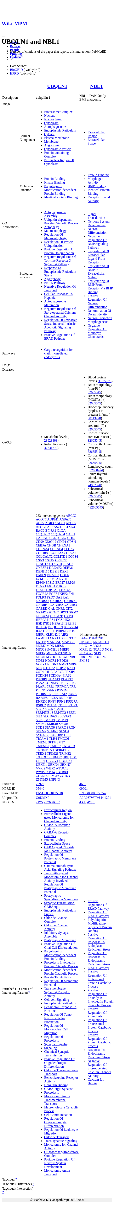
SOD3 (40, 727)
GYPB (68, 616)
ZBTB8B (62, 772)
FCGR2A (42, 593)
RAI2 (63, 694)
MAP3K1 (68, 642)
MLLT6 (51, 653)
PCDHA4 (55, 675)
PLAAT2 (67, 679)
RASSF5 (42, 697)
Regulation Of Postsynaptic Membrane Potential (60, 858)
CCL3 (53, 538)
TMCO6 (63, 738)
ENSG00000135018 (49, 793)
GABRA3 (56, 601)
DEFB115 (42, 571)
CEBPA (41, 545)
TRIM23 (52, 753)
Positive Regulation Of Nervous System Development (59, 1163)
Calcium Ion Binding (96, 1081)
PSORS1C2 (44, 694)
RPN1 (61, 701)
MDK (50, 645)
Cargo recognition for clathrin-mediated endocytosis (58, 353)
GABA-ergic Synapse (58, 1089)
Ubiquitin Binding (56, 1085)
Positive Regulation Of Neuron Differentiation (97, 301)
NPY (39, 668)
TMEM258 (43, 742)
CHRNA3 (63, 545)
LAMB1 (41, 638)
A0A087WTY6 (89, 797)
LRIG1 (84, 645)
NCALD (98, 649)
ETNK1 (41, 586)
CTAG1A (42, 564)
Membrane (51, 141)
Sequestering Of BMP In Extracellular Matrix (98, 271)
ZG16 (55, 776)
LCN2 (52, 638)
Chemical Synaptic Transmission (56, 1053)
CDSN (71, 541)
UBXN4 (53, 764)
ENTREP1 (66, 579)
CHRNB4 (56, 549)
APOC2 (71, 523)
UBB (66, 757)
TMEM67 (42, 746)
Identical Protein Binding (61, 197)
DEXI (64, 571)
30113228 (94, 418)
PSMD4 (62, 690)
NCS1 (109, 649)
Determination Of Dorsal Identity (99, 312)
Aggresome (51, 145)
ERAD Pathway (54, 282)
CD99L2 (50, 541)
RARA (72, 694)
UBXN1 (41, 764)
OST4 (40, 671)
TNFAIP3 (68, 746)
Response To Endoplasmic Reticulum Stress (60, 271)
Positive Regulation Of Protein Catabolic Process (99, 1040)
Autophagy (51, 227)
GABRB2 (56, 605)
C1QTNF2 (43, 534)
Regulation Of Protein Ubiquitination (58, 243)
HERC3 (41, 619)
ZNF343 (54, 779)
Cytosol (49, 134)
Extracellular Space (57, 843)
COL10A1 (43, 553)
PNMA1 (54, 683)
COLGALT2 (44, 556)
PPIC (72, 683)
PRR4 (73, 686)
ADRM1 (53, 519)
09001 (83, 788)
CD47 (71, 538)
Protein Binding (54, 178)
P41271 (106, 797)
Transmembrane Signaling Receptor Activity (57, 992)
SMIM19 (62, 720)
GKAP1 (41, 612)
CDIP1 (61, 541)
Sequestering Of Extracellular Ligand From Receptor (98, 256)
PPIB (64, 683)
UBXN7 (65, 764)
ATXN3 (69, 527)
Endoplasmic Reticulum (60, 130)
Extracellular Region (96, 134)
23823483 (50, 440)
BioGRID (16, 69)
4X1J (82, 802)
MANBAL (54, 642)
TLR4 (53, 738)
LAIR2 (63, 634)
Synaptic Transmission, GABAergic (59, 904)
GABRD (41, 608)
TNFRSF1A (44, 750)
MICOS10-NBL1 (47, 649)
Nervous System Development (98, 223)
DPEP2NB (96, 638)
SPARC (61, 727)
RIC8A (53, 697)
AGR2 (40, 523)
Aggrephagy (52, 279)
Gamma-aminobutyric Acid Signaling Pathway (60, 867)
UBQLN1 (57, 86)
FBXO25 (65, 590)
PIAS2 (67, 675)
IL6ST (40, 631)
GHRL (60, 608)
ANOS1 (60, 523)
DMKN (41, 575)
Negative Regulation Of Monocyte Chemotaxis (97, 331)
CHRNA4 (42, 549)
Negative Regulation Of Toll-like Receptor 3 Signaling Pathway (60, 260)
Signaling (50, 1048)
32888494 (96, 470)
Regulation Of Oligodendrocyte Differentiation (55, 1122)
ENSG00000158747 (92, 793)
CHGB (51, 545)
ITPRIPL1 (60, 631)
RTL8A (52, 705)
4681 (82, 784)
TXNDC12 (43, 757)
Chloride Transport (56, 1137)
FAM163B (58, 586)
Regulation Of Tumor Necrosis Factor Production (58, 1018)
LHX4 (61, 638)
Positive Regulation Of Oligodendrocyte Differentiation (59, 1062)
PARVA (58, 671)
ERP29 (70, 582)
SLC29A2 (64, 716)
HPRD (14, 73)
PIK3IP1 (41, 679)
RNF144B (65, 697)
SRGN (71, 727)
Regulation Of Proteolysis (53, 1038)
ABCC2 (71, 515)
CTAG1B (55, 564)
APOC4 (41, 527)
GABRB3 (70, 605)
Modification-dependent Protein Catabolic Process (61, 971)
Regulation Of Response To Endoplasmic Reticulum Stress (99, 958)
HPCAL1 (85, 642)
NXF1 (71, 668)
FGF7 (53, 593)
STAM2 (41, 731)
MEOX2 (95, 645)
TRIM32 (65, 753)
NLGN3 (52, 664)
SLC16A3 (50, 716)
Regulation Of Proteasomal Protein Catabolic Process (99, 1025)
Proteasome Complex (58, 112)
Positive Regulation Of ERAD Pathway (59, 336)
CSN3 (40, 560)
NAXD (64, 657)
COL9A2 (70, 553)
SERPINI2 (59, 712)
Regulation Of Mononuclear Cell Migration (56, 1029)
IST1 (48, 631)
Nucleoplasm (53, 119)
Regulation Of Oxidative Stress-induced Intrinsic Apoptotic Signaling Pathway (60, 325)
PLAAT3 (42, 683)
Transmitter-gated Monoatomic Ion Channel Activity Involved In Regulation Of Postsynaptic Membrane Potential (61, 882)
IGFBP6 (41, 627)
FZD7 (51, 597)
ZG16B (65, 776)
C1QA (61, 530)
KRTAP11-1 (101, 642)
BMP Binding (97, 186)
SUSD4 (64, 731)
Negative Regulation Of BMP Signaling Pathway (98, 242)
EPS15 (50, 582)
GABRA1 (62, 597)
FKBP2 (63, 593)
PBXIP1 (69, 671)
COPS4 (73, 556)
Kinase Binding (54, 182)
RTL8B (63, 705)
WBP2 (50, 768)
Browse (15, 46)
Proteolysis (51, 1092)
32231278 (50, 448)
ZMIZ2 (84, 660)
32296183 (16, 55)
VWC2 (40, 768)
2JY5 (39, 802)
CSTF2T (61, 560)
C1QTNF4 (58, 534)
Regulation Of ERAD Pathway (98, 914)
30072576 (105, 381)
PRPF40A (62, 686)
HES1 (51, 619)
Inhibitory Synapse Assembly (56, 934)
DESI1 (54, 571)
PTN (55, 694)
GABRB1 (42, 605)
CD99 (40, 541)
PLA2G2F (86, 653)
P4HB (49, 671)
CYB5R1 (42, 567)
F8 (49, 586)
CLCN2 (69, 549)
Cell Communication (58, 1115)
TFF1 (67, 735)
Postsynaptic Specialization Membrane (61, 897)
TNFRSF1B (61, 750)
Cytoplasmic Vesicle (57, 149)
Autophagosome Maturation (55, 303)
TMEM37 (58, 742)
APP (50, 527)
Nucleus (49, 115)
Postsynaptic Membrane (60, 940)
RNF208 (41, 701)
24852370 (94, 485)
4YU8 (91, 802)
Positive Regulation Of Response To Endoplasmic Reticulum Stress (99, 942)
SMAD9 (49, 720)
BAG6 (40, 530)
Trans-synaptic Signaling (60, 1141)
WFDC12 (62, 768)
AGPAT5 (65, 519)
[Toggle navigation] (3, 36)
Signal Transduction (96, 215)
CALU (70, 534)
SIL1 (39, 716)
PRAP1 (41, 686)
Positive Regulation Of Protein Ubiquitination (59, 251)
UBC (73, 757)
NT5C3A (49, 668)
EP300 (40, 582)
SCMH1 (59, 709)
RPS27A (71, 701)
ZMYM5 (42, 779)
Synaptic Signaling (56, 1044)
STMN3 (52, 731)
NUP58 (61, 668)
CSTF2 (49, 560)
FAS (55, 590)
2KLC (55, 802)
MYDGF (52, 657)
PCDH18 (42, 675)
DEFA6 (68, 567)
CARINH (42, 538)
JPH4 (71, 631)
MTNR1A (64, 653)
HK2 (66, 619)
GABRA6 (70, 601)
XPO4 (50, 772)
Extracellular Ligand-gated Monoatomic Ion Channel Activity (59, 817)
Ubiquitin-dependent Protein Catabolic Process (61, 221)
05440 (40, 788)
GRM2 (73, 612)
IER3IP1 (70, 623)
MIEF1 (64, 649)
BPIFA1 (50, 530)
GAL (51, 608)
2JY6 (47, 802)
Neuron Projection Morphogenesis (100, 320)
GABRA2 (42, 601)
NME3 (63, 664)
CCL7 (62, 538)
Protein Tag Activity (57, 977)
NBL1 (96, 86)
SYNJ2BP (42, 735)
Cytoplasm (51, 123)
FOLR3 (41, 597)
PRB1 (51, 686)
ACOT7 (41, 519)
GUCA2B (56, 616)
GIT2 (69, 608)
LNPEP (41, 642)
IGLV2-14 (71, 627)
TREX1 (41, 753)
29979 (40, 784)
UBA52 (56, 757)
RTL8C (73, 705)
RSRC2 (41, 705)
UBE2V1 (52, 761)
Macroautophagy (55, 230)
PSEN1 (41, 690)
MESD (59, 645)
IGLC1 (58, 627)
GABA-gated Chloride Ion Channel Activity (59, 849)
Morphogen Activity (95, 180)
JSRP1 (40, 634)
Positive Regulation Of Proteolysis (97, 1012)
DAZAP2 (55, 567)
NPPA (73, 664)
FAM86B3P (44, 590)
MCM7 (41, 645)
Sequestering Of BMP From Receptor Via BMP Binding (100, 286)
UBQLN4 (65, 761)
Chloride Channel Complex (56, 919)
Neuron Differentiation (97, 230)
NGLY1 (41, 664)
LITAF (70, 638)
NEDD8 (62, 660)
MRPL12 (85, 649)
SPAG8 (50, 727)
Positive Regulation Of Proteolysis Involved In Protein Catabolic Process (100, 998)
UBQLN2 (99, 657)
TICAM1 (42, 738)
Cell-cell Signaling (56, 999)
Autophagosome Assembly (55, 214)
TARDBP (56, 735)
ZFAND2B (43, 776)
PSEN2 (51, 690)
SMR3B (52, 723)
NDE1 (40, 660)
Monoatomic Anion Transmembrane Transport (57, 1099)
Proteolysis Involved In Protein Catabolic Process (61, 964)
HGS (59, 619)
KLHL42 (52, 634)
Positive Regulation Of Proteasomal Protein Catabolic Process (99, 979)
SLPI (39, 720)
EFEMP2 (52, 579)
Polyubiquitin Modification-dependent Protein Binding (60, 189)
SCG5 (49, 709)
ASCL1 (59, 527)
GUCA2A (42, 616)
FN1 (71, 593)
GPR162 (53, 612)
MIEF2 (40, 653)
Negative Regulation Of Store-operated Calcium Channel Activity (60, 312)
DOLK (64, 575)
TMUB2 (55, 746)
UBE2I (40, 761)
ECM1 (40, 579)
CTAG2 (68, 564)
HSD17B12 (43, 623)
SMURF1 (65, 723)
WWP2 (41, 772)
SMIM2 (41, 723)
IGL (50, 627)
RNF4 (52, 701)
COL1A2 (57, 553)
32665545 (94, 392)
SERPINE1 (43, 712)
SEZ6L (71, 712)
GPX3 (64, 612)
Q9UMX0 (42, 797)
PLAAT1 (54, 679)
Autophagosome (55, 126)
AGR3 (49, 523)
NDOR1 (50, 660)
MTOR (40, 657)
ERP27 (60, 582)
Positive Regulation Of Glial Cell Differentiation (61, 945)
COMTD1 (60, 556)
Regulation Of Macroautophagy (55, 236)
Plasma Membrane (56, 138)
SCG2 (40, 709)
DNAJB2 (53, 575)
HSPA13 (58, 623)
